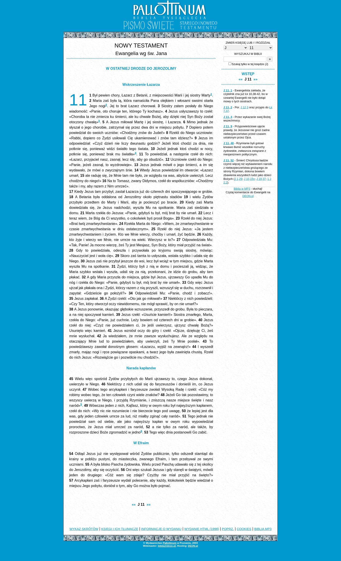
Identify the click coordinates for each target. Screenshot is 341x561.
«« (134, 504)
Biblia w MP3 (242, 188)
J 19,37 (261, 179)
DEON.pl (248, 196)
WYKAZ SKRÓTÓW (84, 529)
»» (149, 504)
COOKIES (244, 529)
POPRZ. (228, 529)
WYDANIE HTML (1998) (201, 529)
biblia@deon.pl (167, 546)
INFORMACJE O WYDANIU (161, 529)
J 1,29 (238, 179)
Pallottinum (170, 543)
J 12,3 (244, 107)
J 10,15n (249, 179)
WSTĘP (248, 74)
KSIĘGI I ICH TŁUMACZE (119, 529)
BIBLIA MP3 (263, 529)
